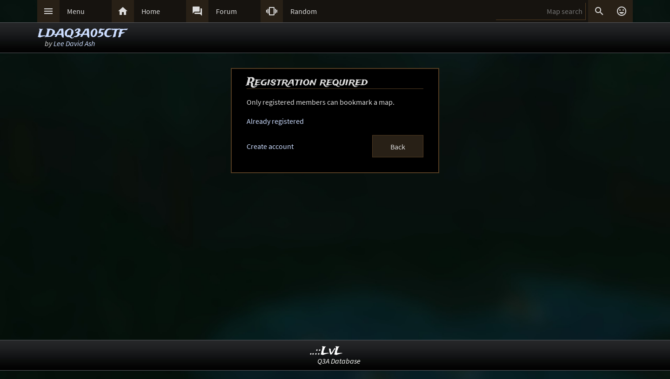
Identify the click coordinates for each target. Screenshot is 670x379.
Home (150, 11)
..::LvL (326, 351)
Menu (76, 11)
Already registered (275, 121)
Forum (226, 11)
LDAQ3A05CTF (81, 34)
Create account (270, 146)
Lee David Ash (74, 43)
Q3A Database (339, 360)
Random (303, 11)
